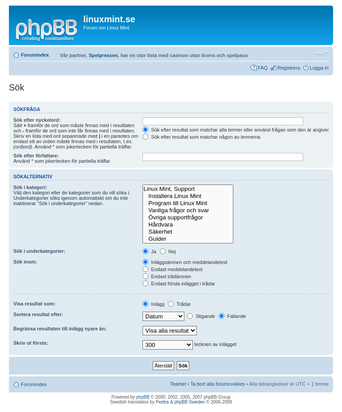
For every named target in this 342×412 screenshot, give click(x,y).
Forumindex (35, 55)
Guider (187, 239)
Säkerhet (187, 231)
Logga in (319, 67)
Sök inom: (25, 261)
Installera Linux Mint (187, 196)
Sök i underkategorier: (39, 251)
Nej (168, 251)
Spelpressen (103, 55)
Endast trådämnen (166, 276)
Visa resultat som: (34, 303)
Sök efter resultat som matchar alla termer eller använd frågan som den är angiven (236, 129)
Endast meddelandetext (172, 269)
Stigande (201, 316)
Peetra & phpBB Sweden (180, 402)
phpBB (143, 397)
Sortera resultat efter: (38, 314)
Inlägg (153, 304)
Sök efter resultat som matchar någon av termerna (201, 137)
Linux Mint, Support (187, 189)
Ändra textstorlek (322, 53)
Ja (149, 251)
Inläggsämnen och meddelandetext (184, 262)
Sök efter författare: (36, 155)
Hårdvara (187, 224)
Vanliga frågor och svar (187, 210)
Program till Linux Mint (187, 203)
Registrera (288, 67)
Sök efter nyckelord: (37, 120)
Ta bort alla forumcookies (218, 384)
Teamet (178, 384)
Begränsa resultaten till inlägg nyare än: (59, 328)
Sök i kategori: (30, 187)
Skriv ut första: (30, 343)
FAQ (263, 67)
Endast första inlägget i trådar (178, 283)
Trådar (179, 304)
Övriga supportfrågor (187, 217)
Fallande (232, 316)
